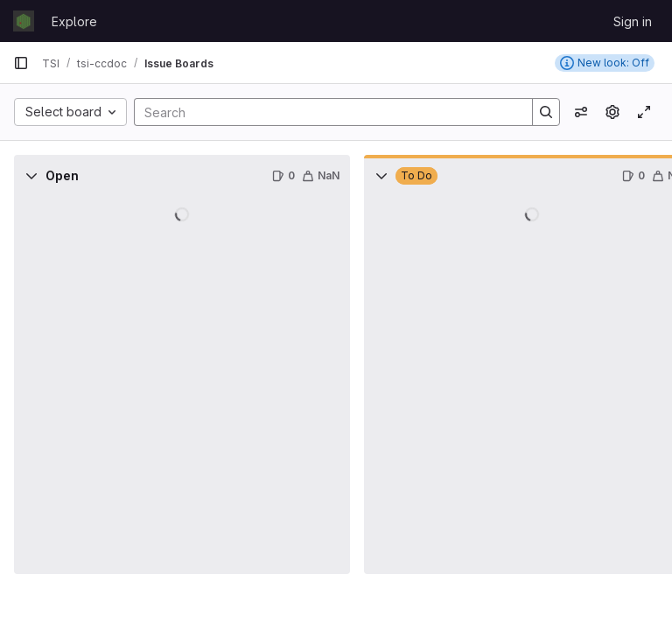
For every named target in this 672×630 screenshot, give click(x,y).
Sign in (632, 21)
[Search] (324, 112)
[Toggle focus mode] (644, 112)
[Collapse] (31, 175)
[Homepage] (24, 21)
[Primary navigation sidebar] (21, 63)
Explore (74, 21)
